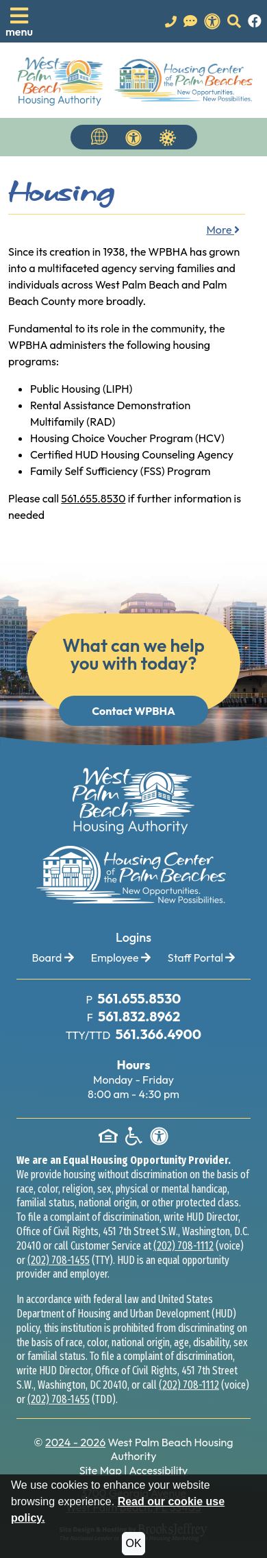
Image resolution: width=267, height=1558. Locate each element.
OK (133, 1543)
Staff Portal (202, 957)
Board (53, 957)
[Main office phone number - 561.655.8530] (171, 21)
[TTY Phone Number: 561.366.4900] (157, 1035)
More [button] (223, 229)
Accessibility (158, 1470)
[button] (19, 21)
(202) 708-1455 (58, 1260)
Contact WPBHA (133, 711)
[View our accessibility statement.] (212, 21)
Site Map (100, 1470)
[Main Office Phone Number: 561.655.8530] (137, 999)
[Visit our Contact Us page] (190, 21)
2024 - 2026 (75, 1442)
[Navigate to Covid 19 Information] (168, 137)
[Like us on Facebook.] (255, 21)
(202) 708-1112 (183, 1245)
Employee (121, 957)
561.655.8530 (93, 498)
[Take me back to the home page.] (135, 80)
